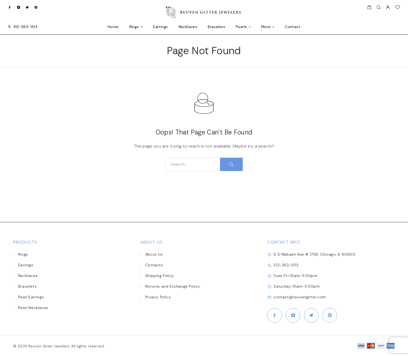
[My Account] (387, 7)
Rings (134, 27)
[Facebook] (9, 7)
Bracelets (216, 27)
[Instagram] (18, 7)
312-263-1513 (25, 26)
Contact (292, 27)
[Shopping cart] (369, 8)
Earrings (160, 27)
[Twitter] (27, 7)
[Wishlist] (397, 8)
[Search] (378, 7)
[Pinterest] (36, 7)
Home (113, 27)
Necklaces (188, 27)
